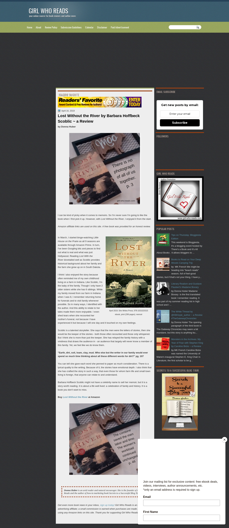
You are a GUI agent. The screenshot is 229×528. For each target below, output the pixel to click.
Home (29, 27)
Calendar (89, 27)
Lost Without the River (75, 397)
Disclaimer (102, 27)
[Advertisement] (114, 61)
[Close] (224, 439)
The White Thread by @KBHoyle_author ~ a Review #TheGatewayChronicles (186, 315)
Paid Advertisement (120, 27)
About (38, 27)
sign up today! (107, 505)
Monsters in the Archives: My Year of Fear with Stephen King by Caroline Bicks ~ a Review (187, 343)
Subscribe (179, 122)
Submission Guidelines (71, 27)
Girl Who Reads (48, 10)
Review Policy (51, 27)
